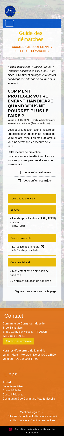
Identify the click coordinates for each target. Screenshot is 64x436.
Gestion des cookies (43, 420)
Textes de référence (21, 198)
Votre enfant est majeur (34, 181)
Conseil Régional (13, 394)
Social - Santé (43, 66)
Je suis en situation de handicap (31, 280)
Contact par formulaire (18, 341)
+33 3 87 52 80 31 (14, 335)
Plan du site (20, 420)
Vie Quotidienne (38, 46)
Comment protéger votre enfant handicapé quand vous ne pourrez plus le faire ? (32, 79)
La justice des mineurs (28, 246)
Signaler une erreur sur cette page (35, 291)
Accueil (18, 46)
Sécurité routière (13, 386)
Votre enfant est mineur (34, 173)
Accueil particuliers (19, 66)
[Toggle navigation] (9, 23)
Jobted (7, 382)
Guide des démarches (32, 51)
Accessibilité (49, 416)
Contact (13, 316)
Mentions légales (30, 412)
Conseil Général (12, 390)
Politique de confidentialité (23, 416)
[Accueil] (12, 9)
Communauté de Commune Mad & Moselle (29, 398)
